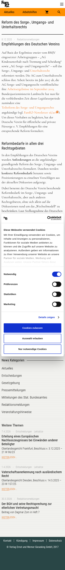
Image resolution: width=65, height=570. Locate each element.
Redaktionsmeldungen (28, 39)
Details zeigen (46, 317)
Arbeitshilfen (30, 12)
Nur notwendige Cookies (32, 349)
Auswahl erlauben (32, 338)
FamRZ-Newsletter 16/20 (39, 112)
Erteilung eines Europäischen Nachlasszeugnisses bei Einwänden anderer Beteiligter (30, 440)
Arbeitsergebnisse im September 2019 (30, 89)
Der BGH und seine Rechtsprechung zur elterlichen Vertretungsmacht (27, 506)
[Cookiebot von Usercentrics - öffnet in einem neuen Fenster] (47, 218)
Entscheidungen (24, 431)
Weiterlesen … (9, 457)
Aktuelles (9, 12)
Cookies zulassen (32, 327)
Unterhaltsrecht (40, 71)
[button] (61, 4)
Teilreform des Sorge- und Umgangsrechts (28, 107)
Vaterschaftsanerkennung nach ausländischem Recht (32, 474)
